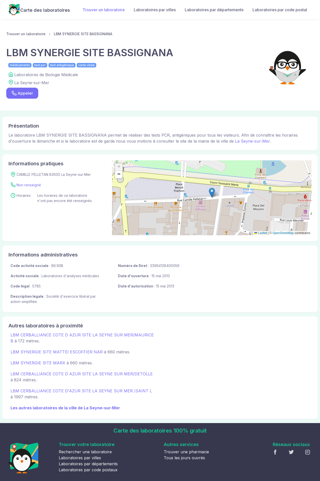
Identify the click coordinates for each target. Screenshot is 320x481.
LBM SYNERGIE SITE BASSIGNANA (83, 34)
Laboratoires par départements (214, 9)
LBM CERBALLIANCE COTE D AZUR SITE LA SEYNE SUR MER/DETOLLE (81, 373)
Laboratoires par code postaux (88, 469)
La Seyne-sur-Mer (252, 141)
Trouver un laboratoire (103, 9)
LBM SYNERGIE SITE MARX (37, 362)
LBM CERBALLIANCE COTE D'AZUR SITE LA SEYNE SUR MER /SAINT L (81, 390)
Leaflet (260, 233)
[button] (212, 193)
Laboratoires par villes (155, 9)
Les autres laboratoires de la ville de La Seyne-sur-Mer (65, 407)
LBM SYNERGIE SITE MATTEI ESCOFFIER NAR (56, 351)
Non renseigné (28, 185)
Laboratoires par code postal (279, 9)
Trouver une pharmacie (186, 451)
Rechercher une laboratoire (85, 451)
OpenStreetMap (283, 233)
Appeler (22, 93)
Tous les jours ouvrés (184, 457)
